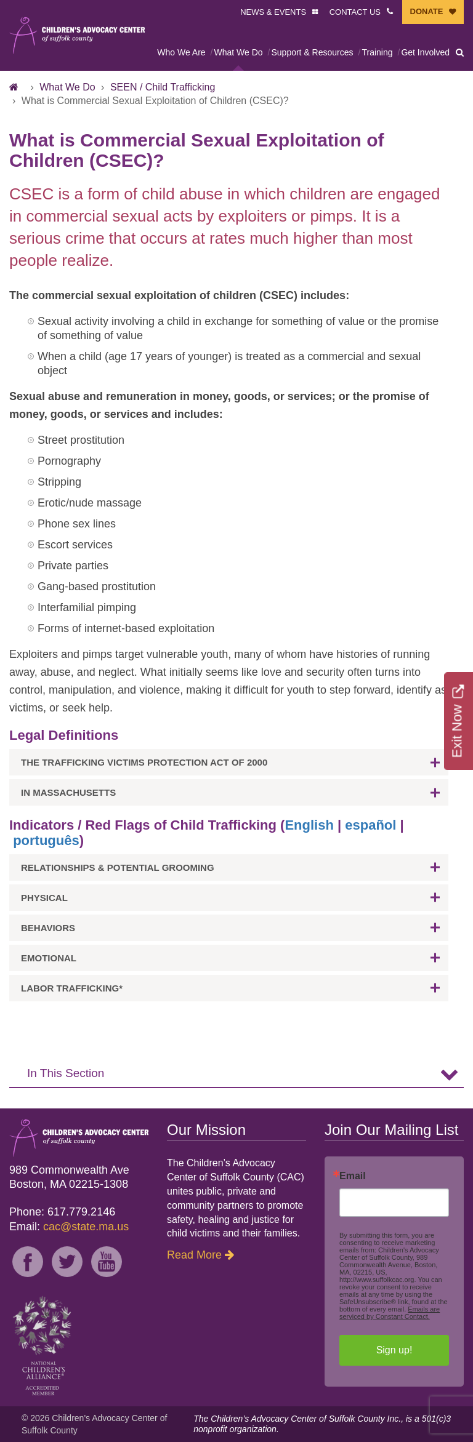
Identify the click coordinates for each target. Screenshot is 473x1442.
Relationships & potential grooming (117, 867)
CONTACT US (355, 12)
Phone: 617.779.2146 (62, 1212)
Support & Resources (312, 52)
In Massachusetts (68, 792)
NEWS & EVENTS (273, 12)
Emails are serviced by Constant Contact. (389, 1312)
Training (377, 52)
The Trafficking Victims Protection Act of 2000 (144, 762)
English (309, 825)
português (46, 840)
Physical (44, 897)
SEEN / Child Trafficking (162, 87)
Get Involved (425, 52)
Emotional (48, 958)
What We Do (238, 52)
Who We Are (181, 52)
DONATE (426, 11)
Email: (69, 1226)
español (370, 825)
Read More (194, 1255)
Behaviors (48, 928)
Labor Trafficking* (72, 988)
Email (352, 1176)
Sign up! (394, 1350)
